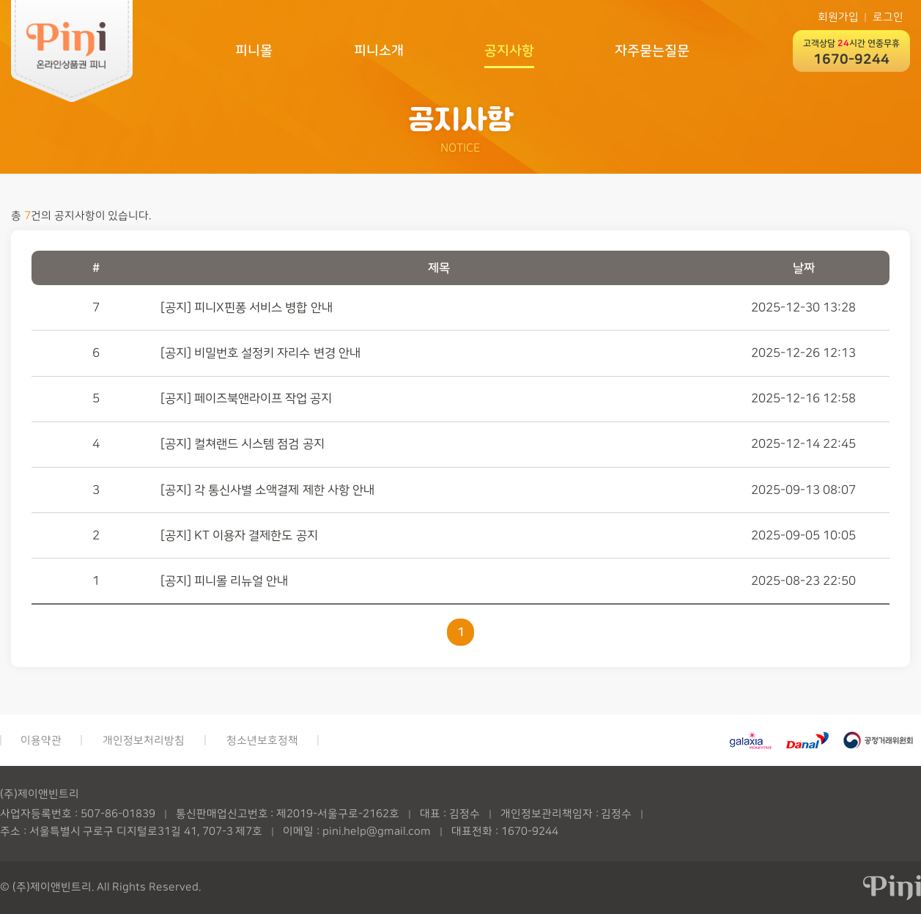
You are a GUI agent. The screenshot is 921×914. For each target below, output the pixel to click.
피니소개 (379, 51)
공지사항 (509, 51)
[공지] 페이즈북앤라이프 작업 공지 (246, 398)
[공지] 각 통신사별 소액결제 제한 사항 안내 (267, 490)
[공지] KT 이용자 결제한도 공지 (239, 535)
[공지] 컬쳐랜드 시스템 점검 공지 (242, 444)
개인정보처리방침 (144, 740)
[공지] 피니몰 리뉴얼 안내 (224, 581)
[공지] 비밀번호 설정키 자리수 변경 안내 (260, 353)
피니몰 (254, 51)
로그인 (888, 17)
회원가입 (838, 17)
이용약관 (41, 740)
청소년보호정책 (262, 740)
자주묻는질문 (652, 51)
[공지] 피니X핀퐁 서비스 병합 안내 (246, 307)
